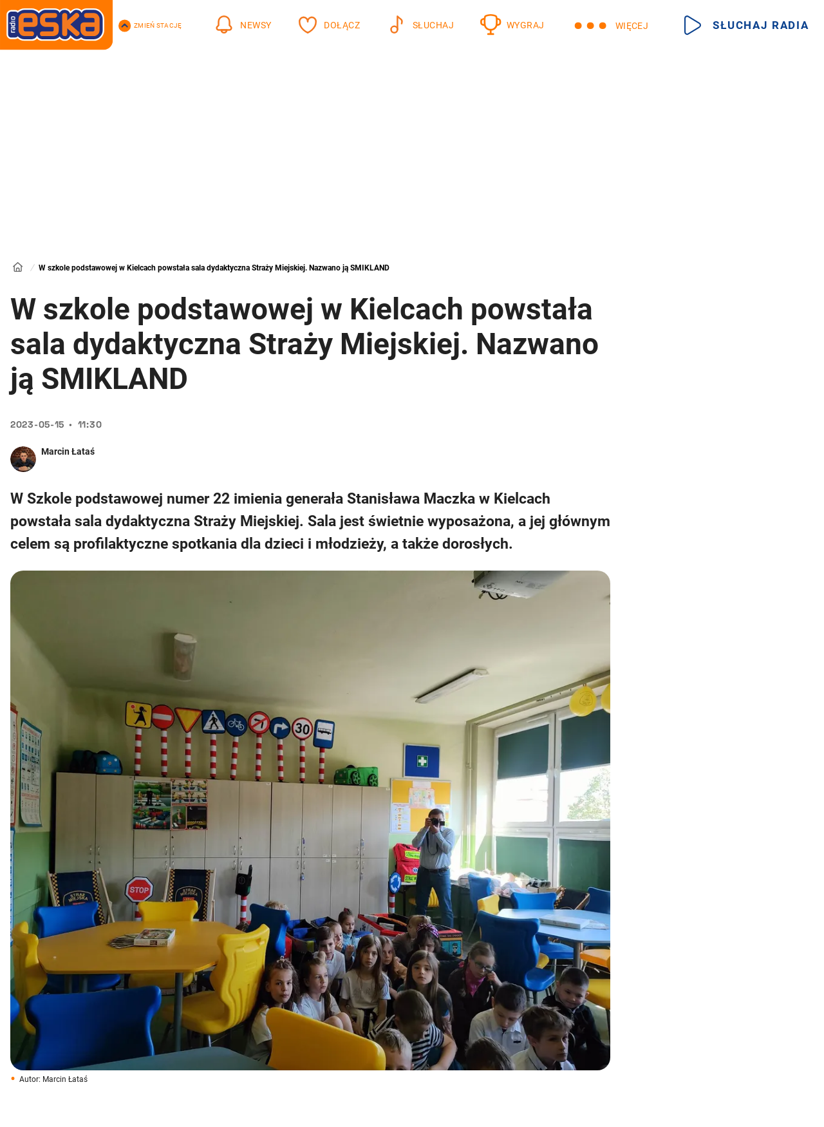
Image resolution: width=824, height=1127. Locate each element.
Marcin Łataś (68, 451)
